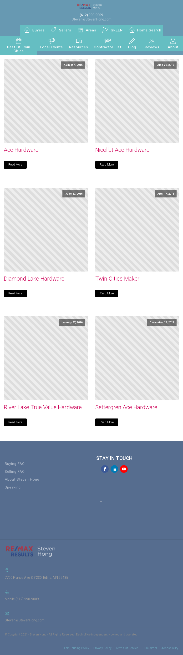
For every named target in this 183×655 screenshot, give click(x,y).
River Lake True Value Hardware (43, 407)
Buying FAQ (15, 464)
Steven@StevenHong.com (92, 19)
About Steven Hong (22, 479)
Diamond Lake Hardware (34, 278)
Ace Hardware (21, 149)
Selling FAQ (15, 471)
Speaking (13, 487)
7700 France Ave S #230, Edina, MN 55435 (36, 577)
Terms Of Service (127, 648)
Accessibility (169, 648)
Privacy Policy (102, 648)
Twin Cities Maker (117, 278)
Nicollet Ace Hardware (122, 149)
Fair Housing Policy (76, 648)
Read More (15, 164)
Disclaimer (150, 648)
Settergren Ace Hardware (126, 407)
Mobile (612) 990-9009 (22, 599)
